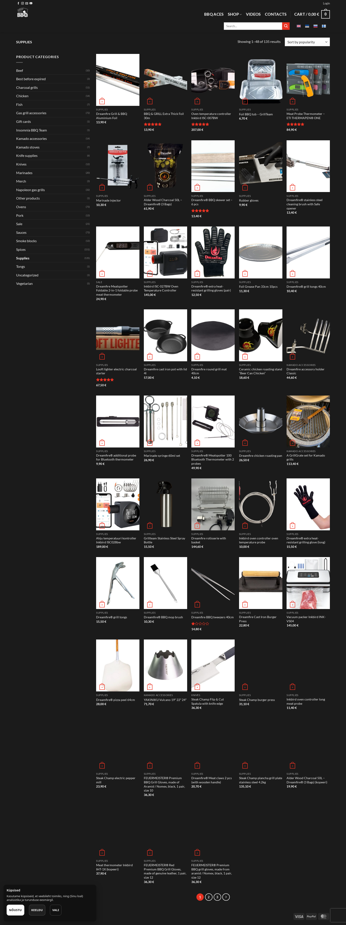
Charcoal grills (27, 87)
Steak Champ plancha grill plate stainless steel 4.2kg (260, 780)
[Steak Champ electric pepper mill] (117, 744)
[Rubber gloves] (260, 166)
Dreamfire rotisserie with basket (208, 540)
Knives (21, 164)
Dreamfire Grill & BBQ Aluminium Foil (111, 116)
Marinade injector (108, 200)
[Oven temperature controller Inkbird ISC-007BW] (213, 80)
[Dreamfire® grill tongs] (117, 583)
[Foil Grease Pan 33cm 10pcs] (260, 252)
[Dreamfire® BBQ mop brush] (165, 583)
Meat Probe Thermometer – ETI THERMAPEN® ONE (306, 116)
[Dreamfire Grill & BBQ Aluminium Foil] (117, 80)
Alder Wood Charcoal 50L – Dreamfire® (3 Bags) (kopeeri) (307, 780)
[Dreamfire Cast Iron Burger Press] (260, 583)
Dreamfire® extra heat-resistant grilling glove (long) (306, 540)
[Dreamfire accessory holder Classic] (308, 335)
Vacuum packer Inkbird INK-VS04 (306, 619)
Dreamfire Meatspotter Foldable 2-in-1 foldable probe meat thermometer (117, 290)
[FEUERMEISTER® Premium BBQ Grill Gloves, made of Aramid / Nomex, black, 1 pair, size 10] (165, 744)
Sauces (21, 232)
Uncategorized (27, 275)
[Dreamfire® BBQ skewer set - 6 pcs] (213, 166)
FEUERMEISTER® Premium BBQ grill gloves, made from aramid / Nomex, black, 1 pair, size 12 (211, 871)
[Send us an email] (26, 3)
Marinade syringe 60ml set (162, 455)
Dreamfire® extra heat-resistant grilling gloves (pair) (211, 288)
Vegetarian (24, 283)
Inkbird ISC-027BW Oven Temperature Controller (161, 288)
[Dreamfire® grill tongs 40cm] (308, 252)
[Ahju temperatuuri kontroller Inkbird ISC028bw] (117, 504)
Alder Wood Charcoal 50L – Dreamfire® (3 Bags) (163, 202)
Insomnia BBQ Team (31, 130)
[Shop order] (307, 42)
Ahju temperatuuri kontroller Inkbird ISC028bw (116, 540)
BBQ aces (214, 14)
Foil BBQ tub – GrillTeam (256, 114)
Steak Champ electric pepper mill (115, 780)
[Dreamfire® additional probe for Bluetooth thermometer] (117, 421)
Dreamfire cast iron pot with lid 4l (165, 371)
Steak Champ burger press (257, 700)
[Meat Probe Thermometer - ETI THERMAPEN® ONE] (308, 80)
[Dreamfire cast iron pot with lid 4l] (165, 335)
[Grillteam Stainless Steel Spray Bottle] (165, 504)
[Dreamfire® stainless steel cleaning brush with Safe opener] (308, 166)
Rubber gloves (249, 200)
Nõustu (15, 910)
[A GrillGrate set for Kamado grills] (308, 421)
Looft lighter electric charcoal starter (116, 371)
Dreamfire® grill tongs (111, 617)
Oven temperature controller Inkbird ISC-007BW (211, 116)
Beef (19, 70)
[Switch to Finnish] (324, 26)
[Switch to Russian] (315, 26)
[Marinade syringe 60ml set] (165, 421)
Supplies (22, 258)
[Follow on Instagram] (22, 3)
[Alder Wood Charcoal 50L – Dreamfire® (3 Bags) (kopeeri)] (308, 744)
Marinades (24, 173)
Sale (19, 224)
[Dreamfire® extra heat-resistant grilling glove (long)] (308, 504)
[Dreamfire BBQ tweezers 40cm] (213, 583)
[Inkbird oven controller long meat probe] (308, 665)
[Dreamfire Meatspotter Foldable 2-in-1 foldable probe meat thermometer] (117, 252)
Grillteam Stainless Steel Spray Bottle (164, 540)
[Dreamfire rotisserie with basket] (213, 504)
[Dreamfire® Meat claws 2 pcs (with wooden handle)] (213, 744)
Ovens (21, 207)
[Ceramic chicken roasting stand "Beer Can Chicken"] (260, 335)
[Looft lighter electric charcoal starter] (117, 335)
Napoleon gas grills (30, 190)
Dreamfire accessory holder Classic (306, 371)
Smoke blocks (26, 241)
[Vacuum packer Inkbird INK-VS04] (308, 583)
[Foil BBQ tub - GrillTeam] (260, 80)
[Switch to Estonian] (307, 26)
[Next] (226, 897)
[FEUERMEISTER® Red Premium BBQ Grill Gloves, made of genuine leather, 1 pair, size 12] (165, 831)
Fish (19, 104)
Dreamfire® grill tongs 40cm (306, 286)
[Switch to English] (299, 26)
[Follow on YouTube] (31, 3)
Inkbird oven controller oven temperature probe (258, 540)
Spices (21, 249)
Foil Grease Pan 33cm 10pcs (258, 286)
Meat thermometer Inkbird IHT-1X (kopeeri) (114, 867)
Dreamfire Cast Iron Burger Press (258, 619)
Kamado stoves (28, 147)
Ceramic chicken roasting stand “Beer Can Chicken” (260, 371)
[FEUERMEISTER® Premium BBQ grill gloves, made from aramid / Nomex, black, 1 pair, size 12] (213, 831)
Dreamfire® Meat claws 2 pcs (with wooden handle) (211, 780)
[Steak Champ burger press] (260, 665)
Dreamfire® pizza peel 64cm (115, 700)
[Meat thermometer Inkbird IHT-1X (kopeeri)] (117, 831)
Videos (253, 14)
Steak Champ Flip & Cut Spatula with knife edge (207, 701)
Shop (235, 14)
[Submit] (286, 26)
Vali (55, 910)
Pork (19, 215)
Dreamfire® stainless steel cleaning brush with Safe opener (305, 204)
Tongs (20, 266)
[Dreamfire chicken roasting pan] (260, 421)
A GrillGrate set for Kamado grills (306, 457)
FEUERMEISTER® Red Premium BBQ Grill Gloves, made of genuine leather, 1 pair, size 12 (165, 871)
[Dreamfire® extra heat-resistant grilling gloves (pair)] (213, 252)
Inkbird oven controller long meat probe (306, 701)
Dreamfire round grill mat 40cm (209, 371)
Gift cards (23, 121)
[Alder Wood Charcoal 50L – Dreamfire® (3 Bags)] (165, 166)
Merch (21, 181)
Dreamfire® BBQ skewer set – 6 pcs (211, 202)
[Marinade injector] (117, 166)
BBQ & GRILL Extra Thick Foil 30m (164, 116)
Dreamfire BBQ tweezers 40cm (212, 617)
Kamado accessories (31, 138)
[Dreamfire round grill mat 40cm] (213, 335)
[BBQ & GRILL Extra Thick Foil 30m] (165, 80)
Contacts (276, 14)
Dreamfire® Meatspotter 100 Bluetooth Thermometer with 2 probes (212, 459)
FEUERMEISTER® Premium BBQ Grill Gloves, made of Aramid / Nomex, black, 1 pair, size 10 (164, 784)
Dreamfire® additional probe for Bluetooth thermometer (116, 457)
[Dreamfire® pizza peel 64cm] (117, 665)
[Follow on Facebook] (18, 3)
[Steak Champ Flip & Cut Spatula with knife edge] (213, 665)
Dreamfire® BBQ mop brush (163, 617)
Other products (28, 198)
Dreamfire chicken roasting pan (260, 455)
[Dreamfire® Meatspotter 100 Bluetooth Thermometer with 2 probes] (213, 421)
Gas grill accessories (31, 113)
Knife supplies (27, 155)
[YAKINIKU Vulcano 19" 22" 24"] (165, 665)
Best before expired (31, 79)
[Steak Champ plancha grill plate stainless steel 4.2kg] (260, 744)
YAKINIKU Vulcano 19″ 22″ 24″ (165, 700)
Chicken (22, 96)
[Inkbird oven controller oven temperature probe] (260, 504)
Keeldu (37, 910)
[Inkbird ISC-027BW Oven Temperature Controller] (165, 252)
